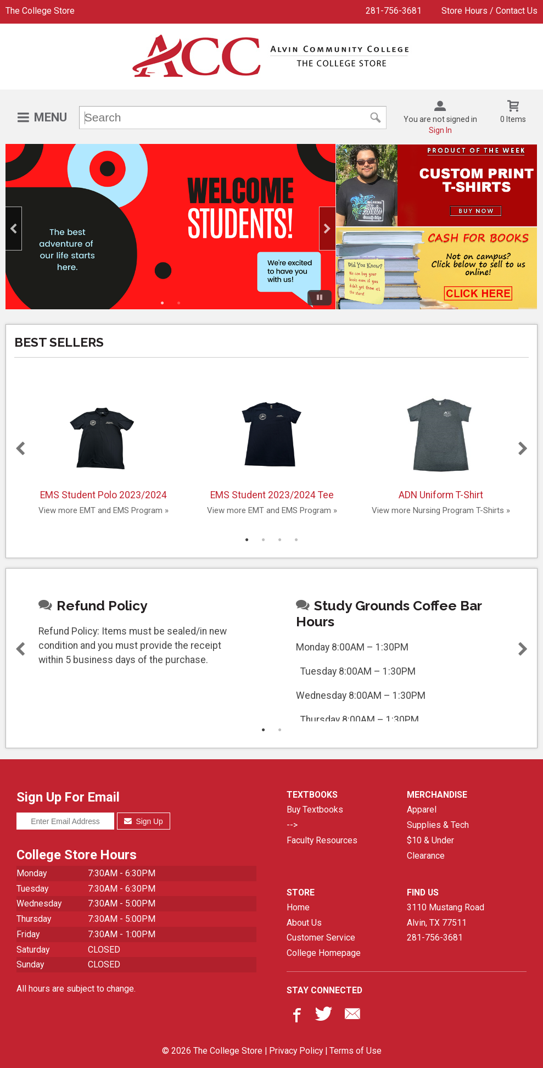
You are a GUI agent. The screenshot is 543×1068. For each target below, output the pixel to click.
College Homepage (324, 953)
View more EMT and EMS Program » (103, 510)
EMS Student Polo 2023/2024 (103, 443)
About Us (304, 922)
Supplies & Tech (438, 825)
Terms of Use (355, 1050)
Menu (50, 117)
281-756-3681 (394, 10)
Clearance (426, 855)
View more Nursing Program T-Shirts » (441, 510)
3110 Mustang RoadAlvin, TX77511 (445, 915)
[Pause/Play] (319, 297)
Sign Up (143, 821)
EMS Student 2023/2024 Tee (272, 443)
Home (298, 907)
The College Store (40, 10)
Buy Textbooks (315, 809)
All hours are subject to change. (76, 988)
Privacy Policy (296, 1050)
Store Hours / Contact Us (489, 10)
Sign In (440, 130)
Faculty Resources (322, 840)
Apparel (421, 809)
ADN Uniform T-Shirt (441, 443)
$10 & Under (430, 840)
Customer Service (321, 937)
